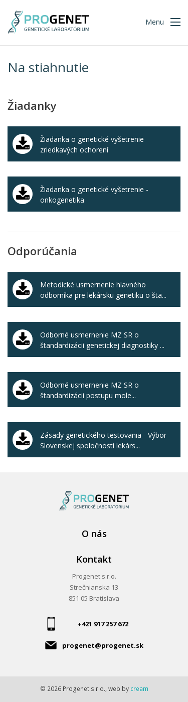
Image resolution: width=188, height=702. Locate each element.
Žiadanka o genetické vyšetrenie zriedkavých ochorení (92, 144)
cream (139, 688)
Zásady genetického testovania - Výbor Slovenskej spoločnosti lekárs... (103, 440)
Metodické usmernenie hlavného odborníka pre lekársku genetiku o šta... (103, 290)
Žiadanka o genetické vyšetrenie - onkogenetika (94, 195)
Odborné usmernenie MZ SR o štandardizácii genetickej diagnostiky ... (102, 340)
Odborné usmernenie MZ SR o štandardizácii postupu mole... (89, 390)
